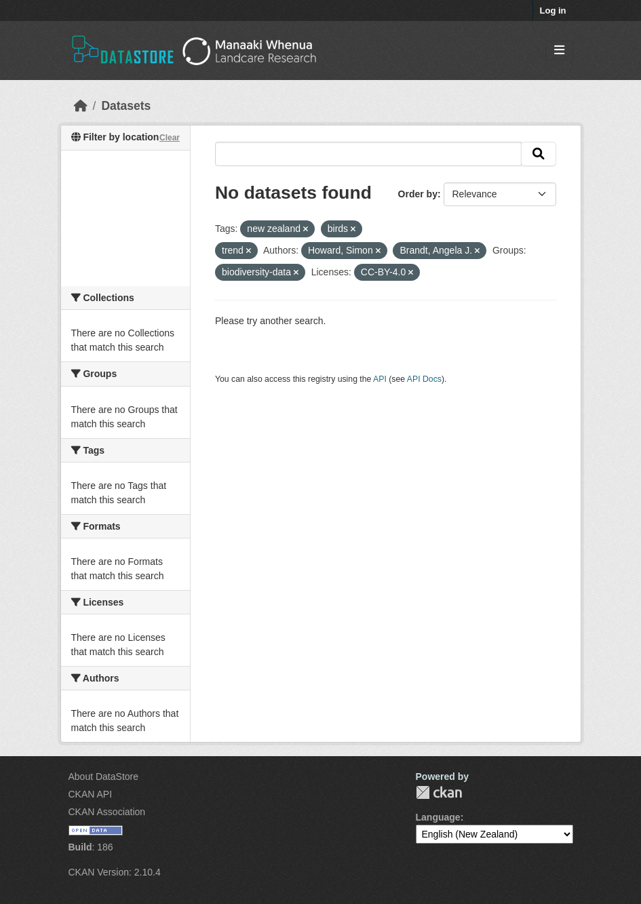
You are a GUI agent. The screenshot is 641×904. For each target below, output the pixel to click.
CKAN (439, 792)
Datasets (126, 106)
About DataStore (104, 776)
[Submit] (538, 154)
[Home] (81, 106)
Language (438, 817)
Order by (418, 194)
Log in (553, 10)
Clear (169, 137)
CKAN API (91, 794)
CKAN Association (107, 811)
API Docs (424, 379)
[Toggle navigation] (559, 50)
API (380, 379)
